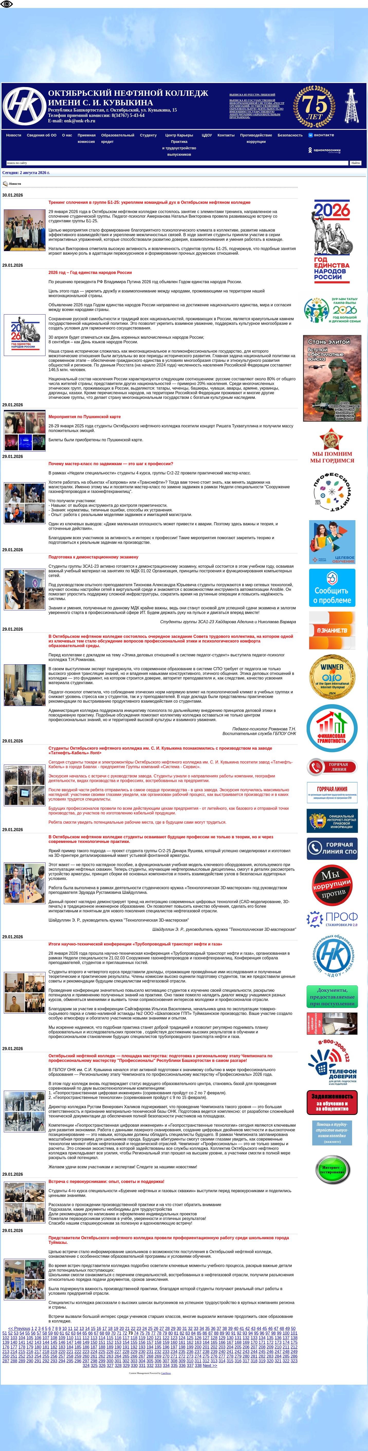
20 (121, 1328)
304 (142, 1361)
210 (278, 1347)
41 (242, 1328)
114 (101, 1338)
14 (87, 1328)
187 (93, 1347)
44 (259, 1328)
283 (269, 1356)
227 (118, 1351)
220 (61, 1351)
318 (254, 1361)
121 (157, 1338)
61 (62, 1333)
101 (294, 1333)
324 (86, 1365)
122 (165, 1338)
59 (50, 1333)
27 (161, 1328)
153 (118, 1342)
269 (157, 1356)
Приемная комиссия (87, 138)
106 (37, 1338)
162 (190, 1342)
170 (254, 1342)
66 (90, 1333)
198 (182, 1347)
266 (134, 1356)
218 (45, 1351)
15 (93, 1328)
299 (101, 1361)
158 (157, 1342)
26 (156, 1328)
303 (134, 1361)
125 (190, 1338)
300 (109, 1361)
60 (56, 1333)
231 (149, 1351)
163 (198, 1342)
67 (96, 1333)
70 (113, 1333)
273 (190, 1356)
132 (246, 1338)
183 (61, 1347)
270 (165, 1356)
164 (206, 1342)
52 (10, 1333)
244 (254, 1351)
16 (99, 1328)
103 (13, 1338)
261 (93, 1356)
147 (70, 1342)
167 (230, 1342)
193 (142, 1347)
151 (101, 1342)
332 (150, 1365)
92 (239, 1333)
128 (213, 1338)
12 (76, 1328)
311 (198, 1361)
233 (165, 1351)
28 (167, 1328)
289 (22, 1361)
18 (110, 1328)
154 (126, 1342)
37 (219, 1328)
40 (236, 1328)
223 (85, 1351)
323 (294, 1361)
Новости (13, 135)
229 (134, 1351)
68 (102, 1333)
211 (286, 1347)
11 (70, 1328)
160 (174, 1342)
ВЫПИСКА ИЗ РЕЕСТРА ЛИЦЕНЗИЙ (252, 94)
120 (149, 1338)
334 (166, 1365)
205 (238, 1347)
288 (13, 1361)
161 (182, 1342)
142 (29, 1342)
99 (279, 1333)
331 (142, 1365)
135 (269, 1338)
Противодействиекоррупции (256, 138)
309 (182, 1361)
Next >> (210, 1365)
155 (134, 1342)
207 (254, 1347)
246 (269, 1351)
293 (53, 1361)
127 (206, 1338)
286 (294, 1356)
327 (110, 1365)
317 (246, 1361)
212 (294, 1347)
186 (85, 1347)
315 (230, 1361)
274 (198, 1356)
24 (144, 1328)
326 (102, 1365)
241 (230, 1351)
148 (78, 1342)
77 (153, 1333)
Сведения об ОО (42, 135)
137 (286, 1338)
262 (101, 1356)
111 (78, 1338)
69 (107, 1333)
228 (126, 1351)
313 (213, 1361)
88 (216, 1333)
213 (5, 1351)
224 (93, 1351)
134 (262, 1338)
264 (118, 1356)
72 (125, 1333)
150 (93, 1342)
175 (294, 1342)
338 (198, 1365)
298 (93, 1361)
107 (45, 1338)
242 (238, 1351)
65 (84, 1333)
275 (206, 1356)
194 (149, 1347)
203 (222, 1347)
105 (29, 1338)
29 (173, 1328)
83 (187, 1333)
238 (206, 1351)
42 (247, 1328)
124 (182, 1338)
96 (262, 1333)
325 (94, 1365)
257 (61, 1356)
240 (222, 1351)
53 (16, 1333)
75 (142, 1333)
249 (294, 1351)
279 (238, 1356)
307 (165, 1361)
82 (182, 1333)
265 (126, 1356)
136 (278, 1338)
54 (22, 1333)
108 (53, 1338)
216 (29, 1351)
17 (104, 1328)
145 (53, 1342)
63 (73, 1333)
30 (179, 1328)
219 (53, 1351)
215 (22, 1351)
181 (45, 1347)
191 (126, 1347)
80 (170, 1333)
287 (5, 1361)
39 (230, 1328)
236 (190, 1351)
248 (286, 1351)
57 (39, 1333)
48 (282, 1328)
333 (158, 1365)
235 (182, 1351)
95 (256, 1333)
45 (264, 1328)
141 (22, 1342)
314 (222, 1361)
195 (157, 1347)
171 (262, 1342)
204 (230, 1347)
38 (224, 1328)
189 (109, 1347)
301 (118, 1361)
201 (206, 1347)
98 (273, 1333)
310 (190, 1361)
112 (85, 1338)
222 (78, 1351)
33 (196, 1328)
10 (64, 1328)
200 (198, 1347)
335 (174, 1365)
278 (230, 1356)
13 (81, 1328)
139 (5, 1342)
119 (142, 1338)
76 (147, 1333)
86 (205, 1333)
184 (70, 1347)
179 (29, 1347)
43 (253, 1328)
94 (250, 1333)
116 (118, 1338)
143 (37, 1342)
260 (85, 1356)
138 (294, 1338)
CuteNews (166, 1373)
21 (127, 1328)
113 (93, 1338)
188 (101, 1347)
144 (45, 1342)
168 (238, 1342)
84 (193, 1333)
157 (149, 1342)
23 (138, 1328)
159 (165, 1342)
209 (269, 1347)
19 (116, 1328)
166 (222, 1342)
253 (29, 1356)
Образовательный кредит (117, 138)
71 (119, 1333)
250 (5, 1356)
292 (45, 1361)
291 (37, 1361)
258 (70, 1356)
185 (78, 1347)
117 (126, 1338)
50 (293, 1328)
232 (157, 1351)
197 (174, 1347)
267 (142, 1356)
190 (118, 1347)
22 (133, 1328)
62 (67, 1333)
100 (286, 1333)
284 (278, 1356)
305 (149, 1361)
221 (70, 1351)
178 (22, 1347)
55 (27, 1333)
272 (182, 1356)
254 (37, 1356)
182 (53, 1347)
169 (246, 1342)
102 (5, 1338)
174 (286, 1342)
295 (70, 1361)
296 (78, 1361)
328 (118, 1365)
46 (270, 1328)
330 (134, 1365)
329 (126, 1365)
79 (164, 1333)
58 (44, 1333)
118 (134, 1338)
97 (267, 1333)
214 (13, 1351)
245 (262, 1351)
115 (109, 1338)
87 (210, 1333)
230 (142, 1351)
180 (37, 1347)
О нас (67, 135)
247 (278, 1351)
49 (287, 1328)
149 (85, 1342)
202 (213, 1347)
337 (190, 1365)
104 (22, 1338)
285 (286, 1356)
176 (5, 1347)
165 (213, 1342)
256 (53, 1356)
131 (238, 1338)
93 (245, 1333)
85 (199, 1333)
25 (150, 1328)
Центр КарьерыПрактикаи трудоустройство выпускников (179, 145)
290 (29, 1361)
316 (238, 1361)
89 (222, 1333)
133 (254, 1338)
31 (184, 1328)
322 (286, 1361)
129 (222, 1338)
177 (13, 1347)
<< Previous (19, 1328)
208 (262, 1347)
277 (222, 1356)
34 (201, 1328)
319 (262, 1361)
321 (278, 1361)
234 (174, 1351)
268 (149, 1356)
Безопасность (290, 135)
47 (276, 1328)
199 (190, 1347)
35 (207, 1328)
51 (4, 1333)
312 (206, 1361)
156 (142, 1342)
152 (109, 1342)
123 (174, 1338)
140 (13, 1342)
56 (33, 1333)
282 (262, 1356)
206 (246, 1347)
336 (182, 1365)
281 (254, 1356)
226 (109, 1351)
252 (22, 1356)
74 (136, 1333)
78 (159, 1333)
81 (176, 1333)
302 (126, 1361)
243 (246, 1351)
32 (190, 1328)
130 (230, 1338)
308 (174, 1361)
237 (198, 1351)
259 (78, 1356)
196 (165, 1347)
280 (246, 1356)
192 (134, 1347)
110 (70, 1338)
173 (278, 1342)
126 (198, 1338)
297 (85, 1361)
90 (227, 1333)
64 (79, 1333)
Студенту (148, 135)
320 (269, 1361)
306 (157, 1361)
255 (45, 1356)
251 (13, 1356)
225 (101, 1351)
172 (269, 1342)
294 (61, 1361)
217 (37, 1351)
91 (233, 1333)
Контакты (226, 135)
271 (174, 1356)
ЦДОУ (207, 135)
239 (213, 1351)
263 (109, 1356)
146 (61, 1342)
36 (213, 1328)
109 (61, 1338)
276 (213, 1356)
